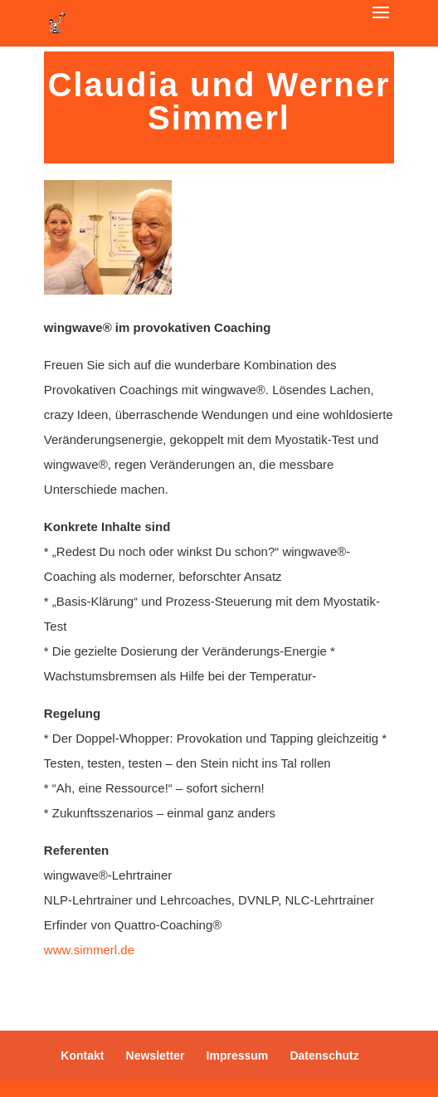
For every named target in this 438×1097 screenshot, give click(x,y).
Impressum (238, 1055)
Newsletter (155, 1055)
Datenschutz (324, 1055)
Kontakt (82, 1055)
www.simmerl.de (89, 950)
